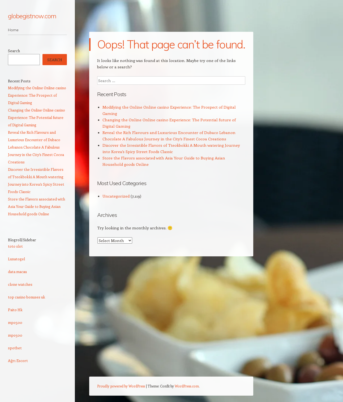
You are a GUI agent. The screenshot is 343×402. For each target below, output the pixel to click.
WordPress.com (187, 386)
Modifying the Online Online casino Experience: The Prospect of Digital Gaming (37, 95)
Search (14, 50)
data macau (17, 271)
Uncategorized (116, 196)
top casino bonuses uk (26, 297)
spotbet (15, 347)
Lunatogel (16, 258)
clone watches (20, 284)
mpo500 (15, 322)
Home (13, 30)
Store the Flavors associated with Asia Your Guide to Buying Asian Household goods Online (36, 206)
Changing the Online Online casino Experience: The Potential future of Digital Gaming (36, 117)
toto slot (15, 246)
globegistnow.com (32, 16)
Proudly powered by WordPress (121, 386)
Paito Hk (15, 309)
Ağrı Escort (18, 360)
